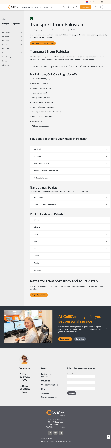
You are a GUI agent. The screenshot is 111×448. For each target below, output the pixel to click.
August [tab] (36, 256)
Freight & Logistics (27, 7)
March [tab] (35, 234)
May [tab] (35, 241)
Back (4, 19)
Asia (60, 30)
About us (45, 393)
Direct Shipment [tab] (39, 197)
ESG (43, 389)
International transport (52, 30)
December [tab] (37, 270)
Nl (99, 1)
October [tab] (36, 263)
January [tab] (36, 220)
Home (31, 30)
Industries (38, 7)
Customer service (49, 7)
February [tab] (36, 227)
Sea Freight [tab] (37, 149)
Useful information (49, 385)
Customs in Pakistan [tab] (40, 178)
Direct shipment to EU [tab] (41, 163)
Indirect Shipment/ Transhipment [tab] (45, 171)
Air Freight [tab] (37, 156)
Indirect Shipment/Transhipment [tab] (45, 204)
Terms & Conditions (46, 438)
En (102, 1)
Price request (85, 7)
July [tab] (34, 248)
